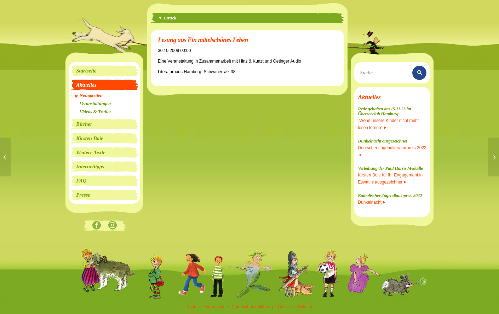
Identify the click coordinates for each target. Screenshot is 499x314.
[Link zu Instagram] (112, 225)
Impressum (216, 306)
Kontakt (194, 306)
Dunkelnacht (371, 202)
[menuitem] (104, 70)
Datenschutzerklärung (252, 306)
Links (283, 306)
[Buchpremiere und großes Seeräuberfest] (5, 157)
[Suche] (392, 73)
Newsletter (302, 306)
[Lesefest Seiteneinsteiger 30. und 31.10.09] (493, 157)
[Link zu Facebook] (96, 225)
